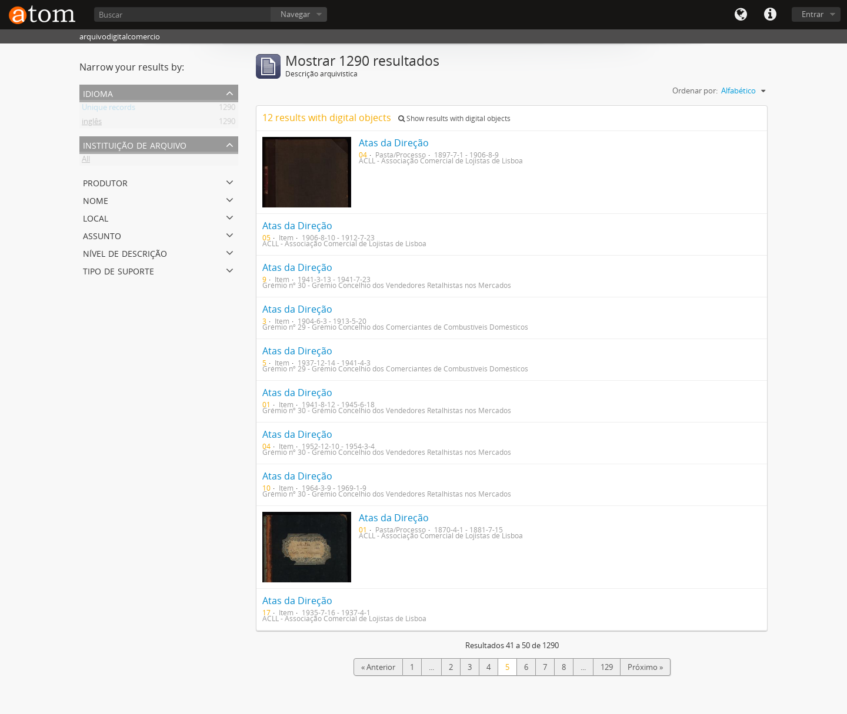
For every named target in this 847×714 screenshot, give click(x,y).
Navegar (295, 14)
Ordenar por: (695, 90)
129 (607, 667)
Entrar (812, 14)
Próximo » (645, 667)
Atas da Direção (394, 142)
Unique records (108, 109)
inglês (92, 123)
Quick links (770, 14)
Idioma (740, 14)
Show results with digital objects (454, 118)
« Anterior (378, 667)
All (86, 161)
